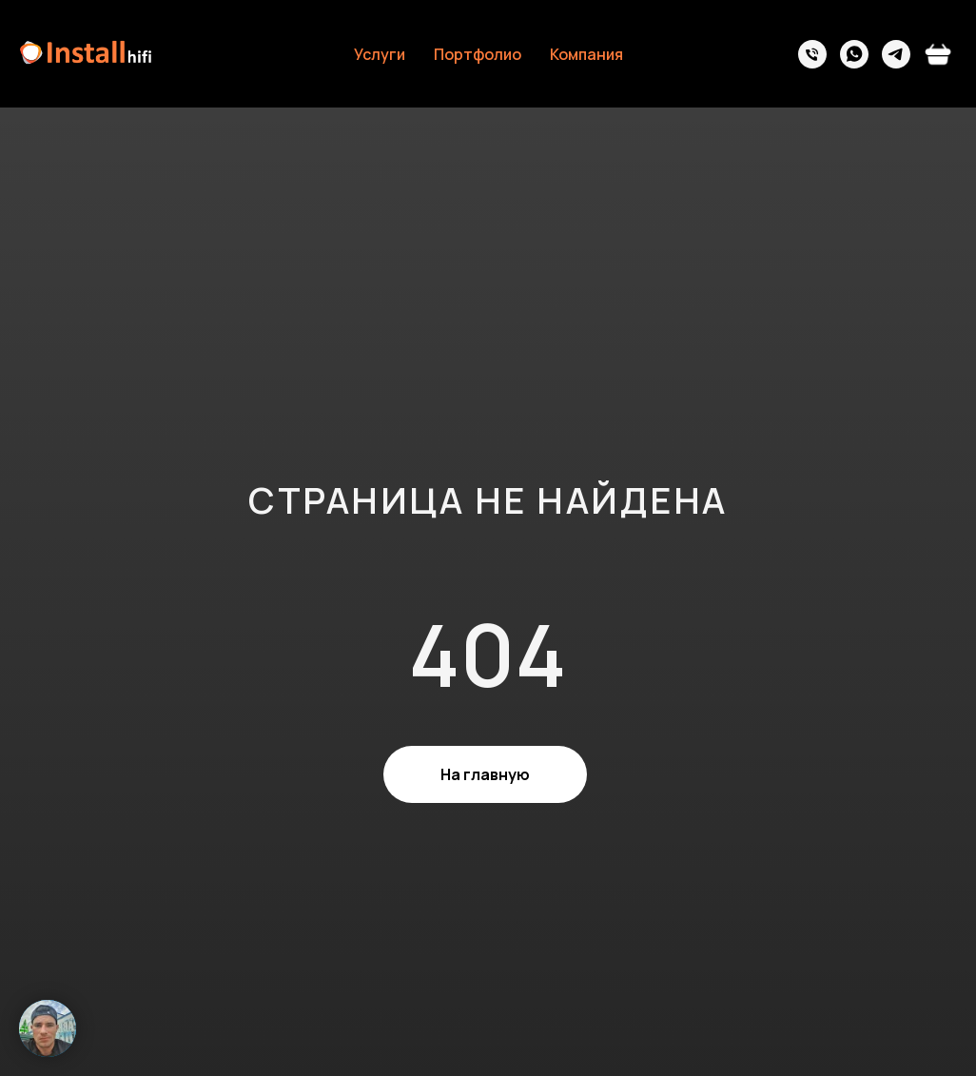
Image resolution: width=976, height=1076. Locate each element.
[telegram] (896, 54)
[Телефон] (812, 54)
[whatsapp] (854, 54)
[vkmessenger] (938, 54)
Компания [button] (586, 54)
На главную (485, 774)
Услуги (379, 54)
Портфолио (477, 54)
